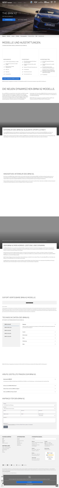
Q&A (36, 36)
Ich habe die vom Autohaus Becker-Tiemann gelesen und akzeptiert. (18, 424)
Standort (4, 407)
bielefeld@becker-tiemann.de (49, 444)
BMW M (3, 440)
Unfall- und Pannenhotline (6, 447)
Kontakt (18, 438)
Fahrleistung (25, 341)
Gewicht (24, 331)
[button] (16, 3)
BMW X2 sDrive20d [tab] (8, 333)
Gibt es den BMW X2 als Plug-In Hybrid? (10, 391)
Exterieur (8, 36)
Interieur (13, 36)
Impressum (19, 444)
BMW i (3, 441)
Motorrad (18, 441)
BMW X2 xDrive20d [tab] (8, 336)
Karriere (18, 439)
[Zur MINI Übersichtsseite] (35, 2)
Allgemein (4, 36)
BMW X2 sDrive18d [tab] (8, 330)
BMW (3, 438)
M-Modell (17, 36)
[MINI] (8, 465)
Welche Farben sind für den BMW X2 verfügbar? (11, 388)
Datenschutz (5, 423)
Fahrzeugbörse (6, 436)
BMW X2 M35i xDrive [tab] (8, 327)
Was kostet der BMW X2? (7, 379)
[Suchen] (55, 5)
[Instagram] (18, 465)
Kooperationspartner (20, 440)
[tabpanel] (39, 334)
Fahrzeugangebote (23, 36)
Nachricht (5, 417)
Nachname (40, 410)
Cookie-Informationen (5, 448)
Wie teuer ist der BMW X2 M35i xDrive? (10, 385)
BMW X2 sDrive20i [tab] (8, 324)
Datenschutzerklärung (11, 424)
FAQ (3, 450)
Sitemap (3, 452)
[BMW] (4, 465)
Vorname (22, 410)
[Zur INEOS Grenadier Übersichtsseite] (40, 2)
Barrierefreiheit (4, 449)
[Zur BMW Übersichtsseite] (31, 2)
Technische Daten (31, 36)
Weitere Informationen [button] (29, 484)
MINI (3, 439)
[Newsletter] (24, 465)
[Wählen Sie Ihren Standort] (44, 439)
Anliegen (4, 403)
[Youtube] (13, 465)
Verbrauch (24, 324)
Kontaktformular (41, 36)
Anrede (4, 410)
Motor (24, 338)
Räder (24, 344)
